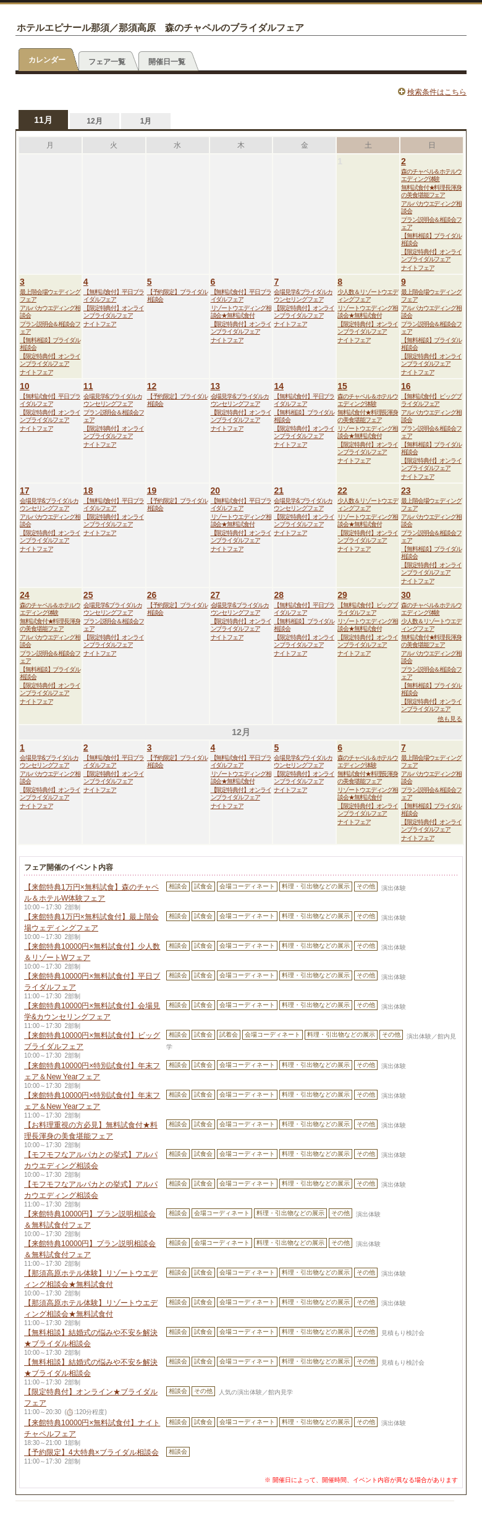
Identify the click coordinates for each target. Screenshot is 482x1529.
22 (342, 490)
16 (406, 386)
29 (342, 595)
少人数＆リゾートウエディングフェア (367, 296)
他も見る (450, 718)
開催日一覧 (166, 61)
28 (279, 595)
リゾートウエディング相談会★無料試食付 (241, 312)
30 (406, 595)
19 (152, 490)
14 (279, 386)
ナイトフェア (417, 267)
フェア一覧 (106, 61)
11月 (43, 120)
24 (25, 595)
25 (88, 595)
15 (342, 386)
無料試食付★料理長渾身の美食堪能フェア (431, 191)
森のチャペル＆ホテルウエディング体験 (431, 175)
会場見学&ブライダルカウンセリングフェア (303, 296)
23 (406, 490)
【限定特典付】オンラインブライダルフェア (431, 255)
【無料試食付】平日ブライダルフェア (113, 296)
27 (216, 595)
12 (152, 386)
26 (152, 595)
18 (88, 490)
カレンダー (47, 60)
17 (25, 490)
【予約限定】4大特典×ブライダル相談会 (91, 1452)
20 (216, 490)
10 (25, 386)
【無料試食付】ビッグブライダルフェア (431, 400)
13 (216, 386)
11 (88, 386)
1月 (146, 121)
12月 (94, 121)
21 (279, 490)
